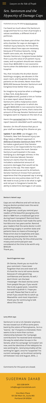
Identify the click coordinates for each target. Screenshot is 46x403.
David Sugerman (31, 24)
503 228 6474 (23, 384)
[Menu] (4, 3)
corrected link (19, 119)
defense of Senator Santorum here (19, 141)
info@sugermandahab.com (23, 387)
